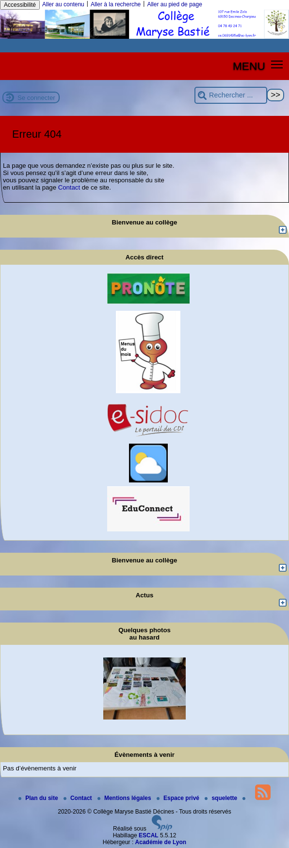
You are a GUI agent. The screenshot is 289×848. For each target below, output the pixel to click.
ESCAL (149, 835)
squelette (222, 798)
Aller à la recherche (116, 4)
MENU (249, 66)
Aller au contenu (63, 4)
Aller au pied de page (174, 4)
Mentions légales (125, 798)
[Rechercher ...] (230, 95)
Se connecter (36, 97)
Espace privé (179, 798)
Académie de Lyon (161, 842)
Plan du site (39, 798)
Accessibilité (20, 4)
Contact (69, 187)
